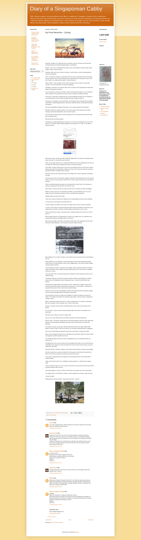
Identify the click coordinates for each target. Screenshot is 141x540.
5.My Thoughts (52, 415)
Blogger (77, 532)
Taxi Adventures (35, 79)
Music (32, 86)
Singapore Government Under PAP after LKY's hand (35, 39)
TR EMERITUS (104, 115)
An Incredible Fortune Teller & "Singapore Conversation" (35, 58)
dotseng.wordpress (105, 106)
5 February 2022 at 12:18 (55, 504)
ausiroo (51, 422)
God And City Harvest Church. (35, 63)
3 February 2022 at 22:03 (55, 446)
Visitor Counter (102, 41)
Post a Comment (52, 516)
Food (32, 84)
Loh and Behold (104, 111)
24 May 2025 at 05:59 (54, 513)
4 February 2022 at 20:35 (55, 473)
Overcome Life (53, 433)
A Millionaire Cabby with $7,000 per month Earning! (35, 46)
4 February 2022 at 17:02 (55, 462)
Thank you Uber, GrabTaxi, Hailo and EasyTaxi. (35, 33)
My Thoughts (34, 78)
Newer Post (48, 519)
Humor (33, 82)
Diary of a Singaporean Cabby (66, 9)
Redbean (103, 113)
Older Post (90, 519)
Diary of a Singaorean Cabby (56, 451)
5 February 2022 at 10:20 (55, 486)
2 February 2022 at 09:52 (55, 428)
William (51, 478)
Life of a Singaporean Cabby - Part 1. (35, 52)
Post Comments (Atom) (57, 522)
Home (69, 519)
